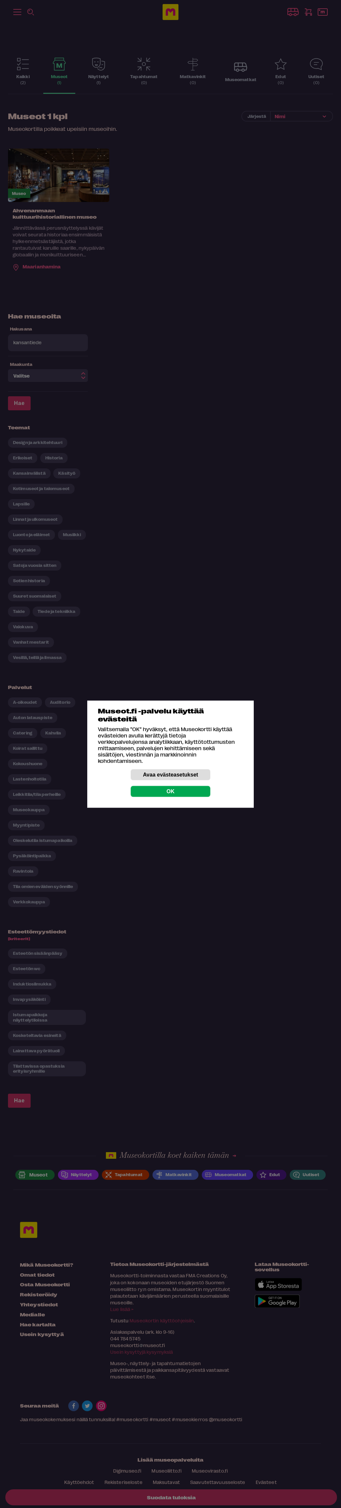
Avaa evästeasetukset (170, 774)
